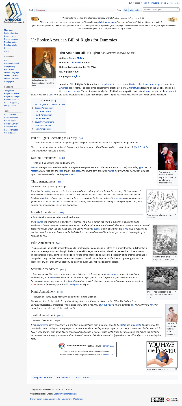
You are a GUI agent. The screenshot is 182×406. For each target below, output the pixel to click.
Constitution (135, 88)
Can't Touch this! (142, 147)
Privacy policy (36, 399)
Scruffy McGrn (76, 58)
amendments (74, 91)
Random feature (10, 42)
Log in (177, 3)
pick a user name (108, 22)
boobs (60, 171)
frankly (40, 222)
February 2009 (108, 346)
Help (6, 60)
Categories (37, 377)
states (123, 325)
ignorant (154, 84)
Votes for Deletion (11, 75)
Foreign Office (10, 106)
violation (46, 198)
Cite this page (9, 133)
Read (119, 10)
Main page (8, 30)
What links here (10, 115)
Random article (10, 45)
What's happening (11, 103)
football (34, 171)
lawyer (53, 277)
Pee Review (9, 69)
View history (135, 10)
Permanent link (10, 127)
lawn (101, 305)
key (132, 305)
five (76, 201)
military (48, 191)
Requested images (12, 96)
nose (78, 171)
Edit (125, 10)
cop (126, 229)
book (111, 84)
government (69, 174)
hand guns (74, 284)
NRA (33, 167)
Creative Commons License (65, 394)
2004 (131, 84)
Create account (166, 3)
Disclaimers (67, 399)
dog (50, 94)
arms (111, 171)
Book (31, 10)
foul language (111, 274)
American (64, 88)
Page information (11, 130)
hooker (97, 229)
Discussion (41, 10)
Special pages (10, 121)
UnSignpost (9, 81)
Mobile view (78, 399)
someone (118, 198)
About (6, 51)
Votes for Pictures (11, 78)
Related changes (11, 118)
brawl (71, 281)
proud (148, 91)
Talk (145, 3)
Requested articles (12, 93)
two (53, 201)
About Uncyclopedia (51, 399)
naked (111, 305)
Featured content (11, 33)
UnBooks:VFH (108, 355)
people (161, 84)
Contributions (153, 3)
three (41, 201)
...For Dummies (62, 377)
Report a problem (11, 100)
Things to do (9, 90)
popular (105, 84)
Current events (10, 36)
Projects (7, 48)
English (76, 76)
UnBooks (48, 377)
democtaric (171, 91)
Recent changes (11, 39)
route (33, 284)
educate (145, 84)
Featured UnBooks (81, 377)
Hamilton (76, 62)
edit (81, 138)
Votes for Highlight (11, 72)
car (151, 305)
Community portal (11, 63)
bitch (72, 308)
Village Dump (9, 66)
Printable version (11, 124)
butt (105, 305)
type (141, 167)
